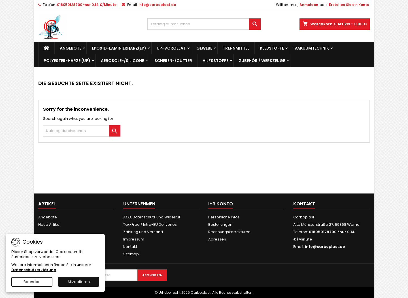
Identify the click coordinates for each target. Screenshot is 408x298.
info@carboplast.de (157, 4)
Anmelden (308, 4)
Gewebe (204, 48)
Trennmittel (236, 48)
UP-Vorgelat (171, 48)
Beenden (32, 281)
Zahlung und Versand (143, 232)
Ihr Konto (220, 204)
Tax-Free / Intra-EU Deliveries (150, 224)
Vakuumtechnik (311, 48)
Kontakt (130, 246)
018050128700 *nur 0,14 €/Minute (86, 4)
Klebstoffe (272, 48)
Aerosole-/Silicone (122, 60)
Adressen (217, 239)
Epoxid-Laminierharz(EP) (119, 48)
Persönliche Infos (224, 217)
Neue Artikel (49, 224)
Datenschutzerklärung (33, 270)
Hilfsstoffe (215, 60)
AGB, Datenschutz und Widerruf (151, 217)
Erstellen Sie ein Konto (349, 4)
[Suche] (204, 24)
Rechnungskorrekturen (229, 232)
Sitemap (131, 254)
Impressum (133, 239)
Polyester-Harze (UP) (67, 60)
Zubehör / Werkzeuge (262, 60)
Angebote (70, 48)
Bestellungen (220, 224)
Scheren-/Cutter (173, 60)
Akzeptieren (78, 281)
